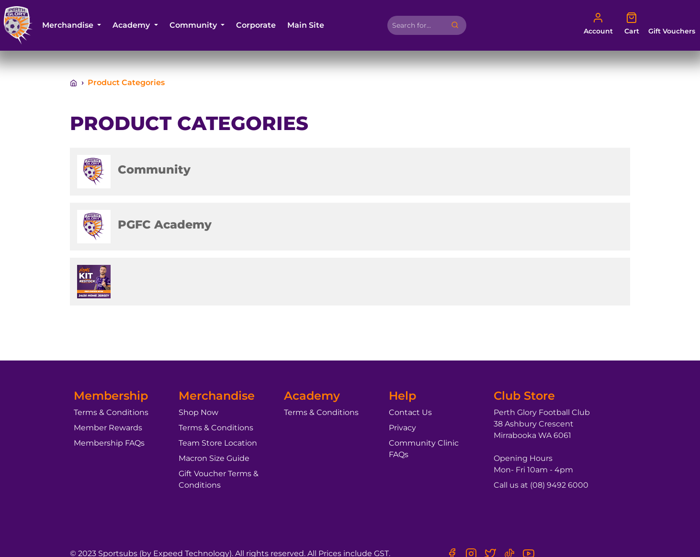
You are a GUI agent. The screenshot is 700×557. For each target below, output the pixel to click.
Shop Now (198, 412)
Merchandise (68, 25)
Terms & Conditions (111, 412)
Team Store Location (218, 443)
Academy (132, 25)
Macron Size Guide (214, 458)
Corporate (256, 25)
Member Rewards (108, 427)
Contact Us (410, 412)
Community (194, 25)
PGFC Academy (165, 224)
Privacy (402, 427)
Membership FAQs (109, 443)
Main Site (305, 25)
